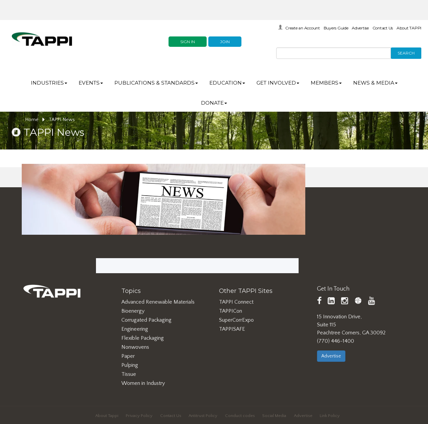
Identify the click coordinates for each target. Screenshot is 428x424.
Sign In (187, 41)
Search (406, 53)
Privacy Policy (139, 415)
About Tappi (106, 415)
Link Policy (330, 415)
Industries (49, 83)
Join (225, 41)
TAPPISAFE (232, 329)
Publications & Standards (156, 83)
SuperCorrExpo (236, 320)
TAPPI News (62, 119)
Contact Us (382, 27)
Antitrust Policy (203, 415)
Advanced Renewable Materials (158, 302)
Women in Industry (143, 383)
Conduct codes (240, 415)
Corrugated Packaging (146, 320)
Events (91, 83)
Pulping (129, 365)
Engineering (134, 329)
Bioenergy (132, 311)
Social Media (274, 415)
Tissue (128, 374)
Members (326, 83)
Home (35, 119)
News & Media (375, 83)
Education (227, 83)
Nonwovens (135, 347)
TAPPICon (230, 311)
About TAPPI (409, 27)
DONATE (214, 103)
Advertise (360, 27)
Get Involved (277, 83)
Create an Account (302, 27)
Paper (128, 356)
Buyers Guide (336, 27)
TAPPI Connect (236, 302)
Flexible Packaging (142, 338)
